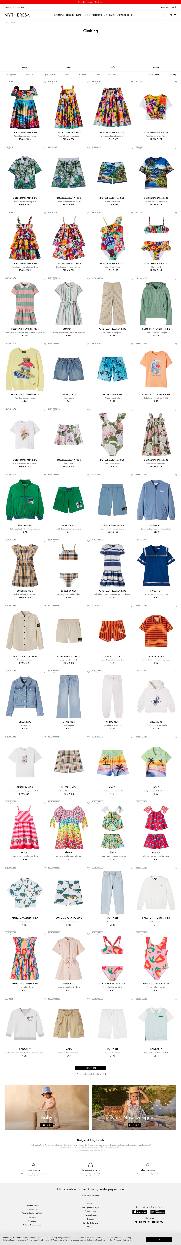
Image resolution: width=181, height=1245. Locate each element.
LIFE (22, 7)
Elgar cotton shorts (112, 1053)
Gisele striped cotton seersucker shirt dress (68, 333)
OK (159, 1240)
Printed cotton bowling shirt (25, 202)
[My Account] (166, 15)
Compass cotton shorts (69, 660)
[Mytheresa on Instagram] (148, 1222)
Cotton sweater (156, 922)
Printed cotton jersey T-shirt (156, 202)
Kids (18, 7)
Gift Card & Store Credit (32, 1213)
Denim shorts (68, 399)
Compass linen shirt (24, 660)
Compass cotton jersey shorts (112, 529)
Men (13, 7)
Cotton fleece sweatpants (112, 726)
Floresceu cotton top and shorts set (112, 857)
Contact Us (32, 1210)
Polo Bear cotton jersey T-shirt (156, 399)
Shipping (32, 1221)
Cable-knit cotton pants (112, 333)
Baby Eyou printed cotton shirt (156, 791)
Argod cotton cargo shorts (68, 1053)
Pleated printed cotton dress (25, 137)
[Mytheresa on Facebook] (140, 1222)
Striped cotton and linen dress (156, 595)
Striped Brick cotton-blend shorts (112, 660)
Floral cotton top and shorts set (68, 268)
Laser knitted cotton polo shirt (156, 1053)
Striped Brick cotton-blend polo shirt (156, 660)
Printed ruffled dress (25, 988)
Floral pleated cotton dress (68, 137)
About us (90, 1204)
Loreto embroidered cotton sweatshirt (156, 529)
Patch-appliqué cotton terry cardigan (25, 529)
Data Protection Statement (120, 1240)
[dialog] (90, 1239)
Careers (90, 1219)
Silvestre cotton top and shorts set (156, 857)
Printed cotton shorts (68, 922)
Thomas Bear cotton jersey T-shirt (25, 791)
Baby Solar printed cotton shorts (112, 791)
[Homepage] (17, 15)
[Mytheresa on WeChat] (161, 1222)
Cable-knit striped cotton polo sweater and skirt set (25, 333)
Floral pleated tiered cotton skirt (112, 137)
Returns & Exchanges (32, 1225)
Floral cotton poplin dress (156, 464)
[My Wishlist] (170, 15)
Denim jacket (25, 726)
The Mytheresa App (90, 1208)
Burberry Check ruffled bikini (68, 595)
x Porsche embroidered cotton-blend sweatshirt (24, 1053)
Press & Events (90, 1215)
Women (8, 7)
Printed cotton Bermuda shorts (69, 202)
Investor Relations (90, 1223)
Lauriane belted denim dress (69, 988)
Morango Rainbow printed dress (69, 857)
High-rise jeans (68, 726)
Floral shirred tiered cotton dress (25, 268)
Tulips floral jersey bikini (112, 988)
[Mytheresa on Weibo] (157, 1222)
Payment (32, 1217)
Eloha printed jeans (112, 922)
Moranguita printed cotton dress (25, 857)
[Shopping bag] (174, 15)
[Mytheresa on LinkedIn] (136, 1222)
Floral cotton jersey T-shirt (156, 137)
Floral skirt (68, 464)
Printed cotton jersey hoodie (156, 726)
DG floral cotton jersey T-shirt (25, 464)
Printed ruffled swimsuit (156, 988)
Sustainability (90, 1211)
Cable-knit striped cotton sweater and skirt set (112, 595)
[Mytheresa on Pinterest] (144, 1222)
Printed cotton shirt (24, 922)
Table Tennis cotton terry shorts (68, 529)
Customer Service (32, 1206)
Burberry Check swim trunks (69, 791)
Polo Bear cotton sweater (25, 399)
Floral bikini (156, 268)
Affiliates (90, 1227)
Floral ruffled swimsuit (112, 268)
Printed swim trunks (112, 202)
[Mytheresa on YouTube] (153, 1222)
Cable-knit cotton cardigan (156, 333)
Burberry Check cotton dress (25, 595)
